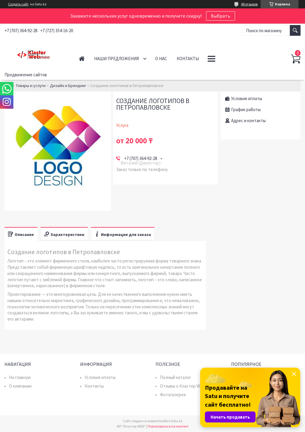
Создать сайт (18, 4)
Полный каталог (175, 377)
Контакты (188, 58)
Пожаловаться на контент (168, 426)
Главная (81, 58)
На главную (20, 377)
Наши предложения (116, 58)
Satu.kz (177, 421)
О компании (20, 386)
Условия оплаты (100, 377)
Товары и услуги (31, 85)
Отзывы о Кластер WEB (183, 386)
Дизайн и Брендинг (68, 85)
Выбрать (220, 16)
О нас (161, 58)
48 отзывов (249, 4)
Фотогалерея (173, 394)
